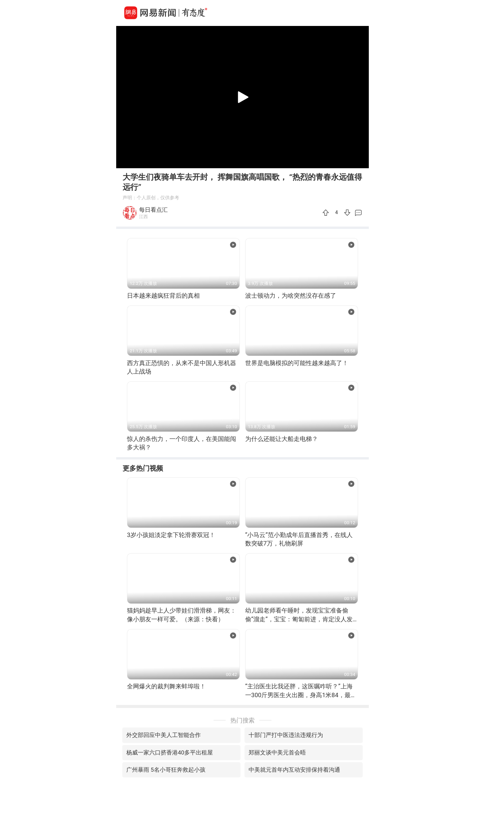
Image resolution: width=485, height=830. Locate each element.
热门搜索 (242, 720)
